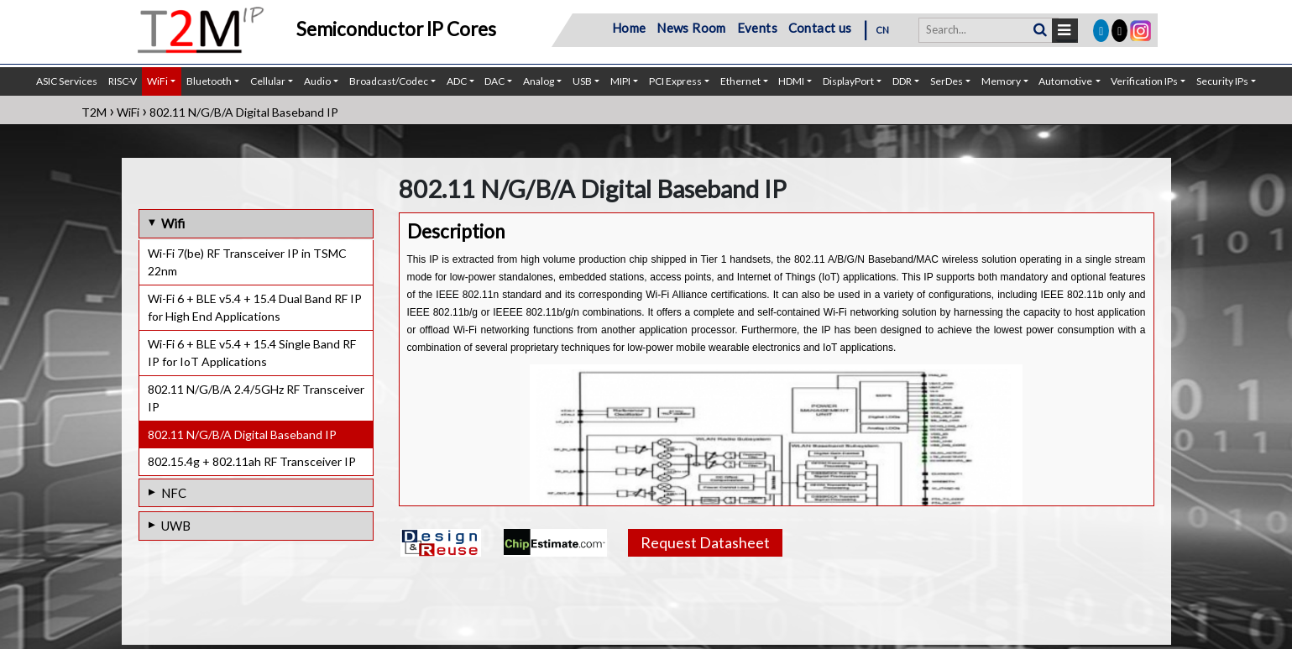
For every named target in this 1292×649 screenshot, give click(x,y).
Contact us (820, 27)
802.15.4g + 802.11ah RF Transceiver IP (252, 461)
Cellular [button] (267, 81)
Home (629, 27)
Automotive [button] (1065, 81)
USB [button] (582, 81)
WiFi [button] (157, 81)
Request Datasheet (705, 542)
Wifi (173, 223)
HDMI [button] (791, 81)
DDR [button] (902, 81)
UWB (176, 525)
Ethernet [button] (740, 81)
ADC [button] (457, 81)
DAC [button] (494, 81)
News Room (691, 27)
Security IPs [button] (1222, 81)
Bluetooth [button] (209, 81)
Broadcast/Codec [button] (388, 81)
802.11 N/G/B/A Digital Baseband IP (242, 434)
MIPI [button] (620, 81)
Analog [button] (538, 81)
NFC (173, 492)
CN (883, 29)
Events (757, 27)
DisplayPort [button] (848, 81)
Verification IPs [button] (1144, 81)
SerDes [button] (946, 81)
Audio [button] (317, 81)
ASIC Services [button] (66, 81)
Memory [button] (1001, 81)
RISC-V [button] (122, 81)
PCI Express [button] (675, 81)
